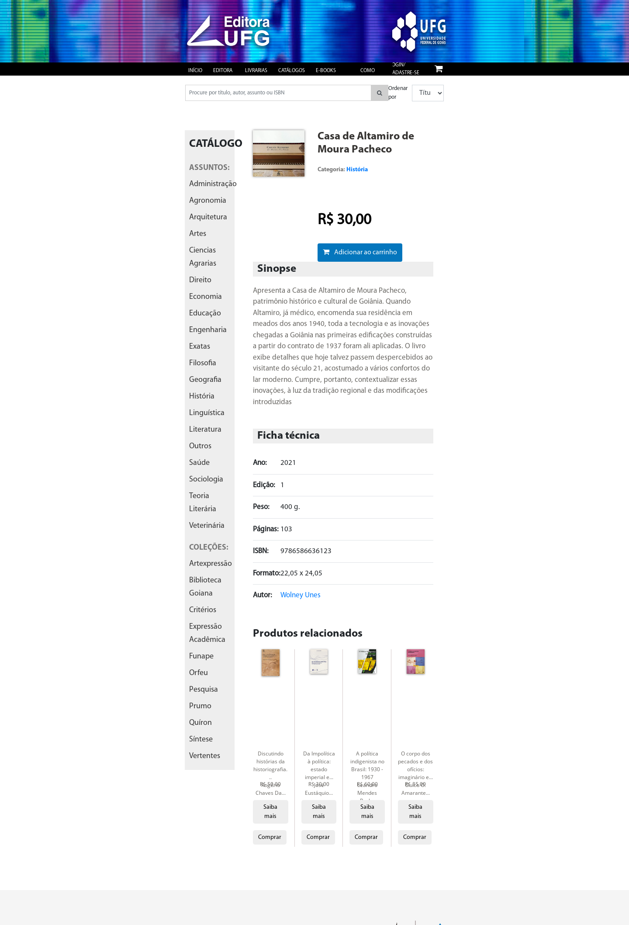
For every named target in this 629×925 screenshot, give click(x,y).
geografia (205, 380)
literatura (205, 430)
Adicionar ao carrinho (360, 252)
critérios (202, 610)
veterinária (207, 526)
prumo (200, 706)
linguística (207, 413)
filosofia (202, 363)
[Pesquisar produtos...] (278, 92)
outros (200, 446)
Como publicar (371, 74)
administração (213, 184)
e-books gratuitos (328, 74)
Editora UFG (222, 74)
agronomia (207, 201)
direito (200, 280)
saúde (199, 463)
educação (205, 313)
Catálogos (291, 70)
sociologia (206, 479)
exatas (199, 347)
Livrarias (256, 70)
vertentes (204, 756)
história (201, 396)
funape (201, 656)
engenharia (208, 330)
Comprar (269, 837)
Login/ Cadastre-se (404, 69)
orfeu (198, 673)
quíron (200, 723)
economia (205, 297)
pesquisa (203, 690)
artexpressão (210, 564)
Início (195, 70)
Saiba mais (270, 812)
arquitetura (208, 217)
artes (197, 234)
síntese (201, 739)
